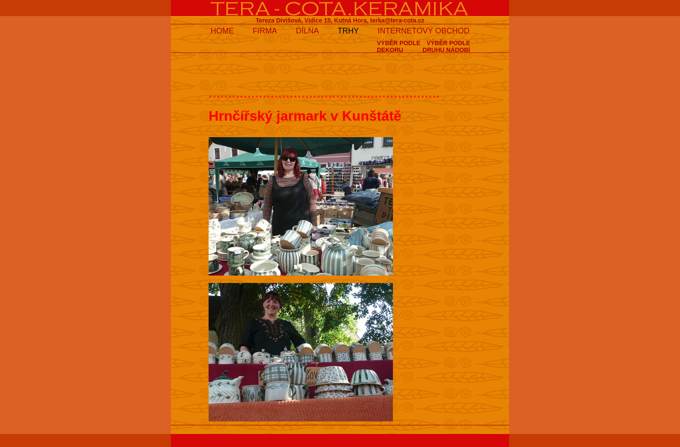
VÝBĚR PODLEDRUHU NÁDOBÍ (446, 46)
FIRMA (265, 30)
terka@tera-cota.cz (397, 20)
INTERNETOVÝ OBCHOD (424, 30)
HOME (222, 30)
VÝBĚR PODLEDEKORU (398, 46)
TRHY (348, 30)
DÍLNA (307, 30)
